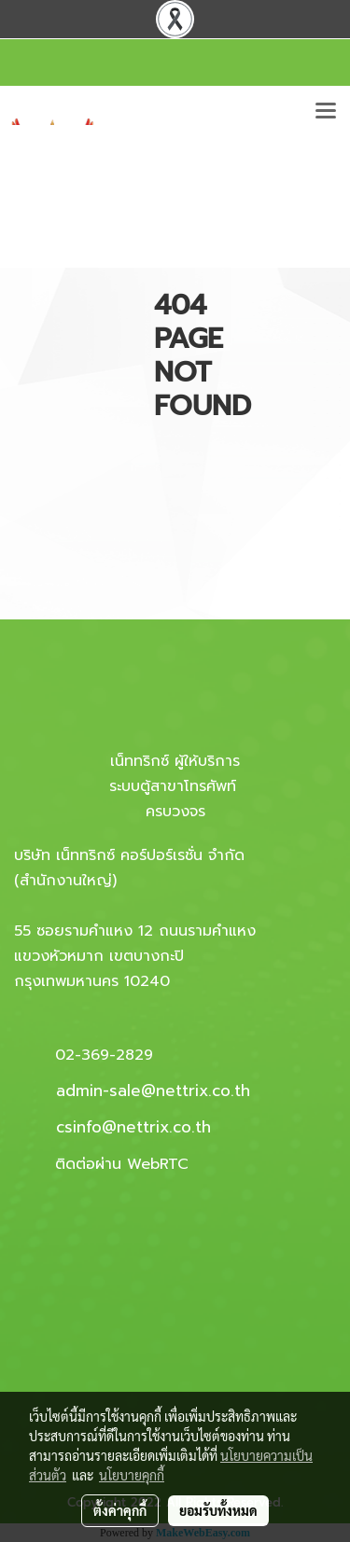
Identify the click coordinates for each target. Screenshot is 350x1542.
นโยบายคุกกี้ (131, 1474)
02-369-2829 (104, 1055)
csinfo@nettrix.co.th (133, 1127)
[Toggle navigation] (325, 111)
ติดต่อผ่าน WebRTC (122, 1164)
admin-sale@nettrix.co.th (153, 1090)
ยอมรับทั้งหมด (218, 1510)
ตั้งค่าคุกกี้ (120, 1510)
